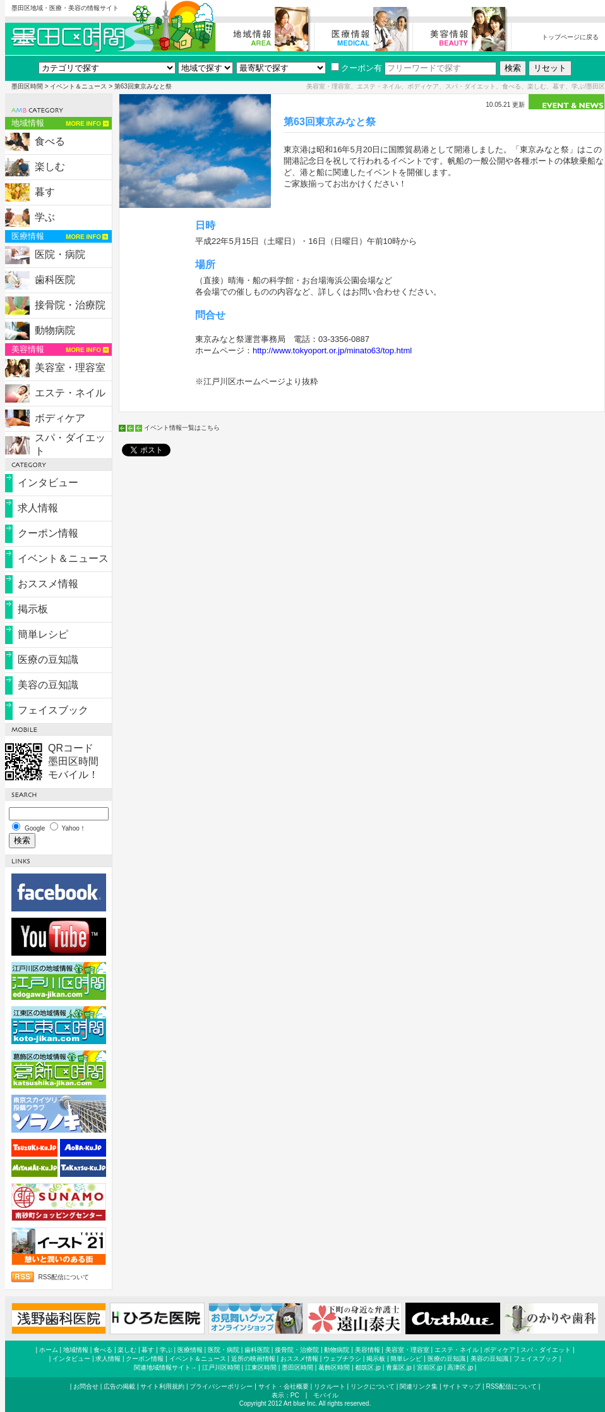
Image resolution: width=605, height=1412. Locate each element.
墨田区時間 (27, 86)
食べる (50, 141)
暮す (45, 191)
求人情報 (38, 507)
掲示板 (33, 609)
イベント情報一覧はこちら (182, 427)
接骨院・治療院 (70, 305)
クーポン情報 (48, 533)
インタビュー (48, 482)
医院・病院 (60, 254)
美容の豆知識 (48, 684)
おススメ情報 (48, 583)
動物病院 (55, 330)
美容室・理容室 (70, 367)
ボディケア (60, 418)
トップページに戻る (570, 36)
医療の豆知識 (48, 659)
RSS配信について (64, 1277)
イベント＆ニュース (78, 86)
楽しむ (50, 166)
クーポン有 (356, 68)
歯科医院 (55, 279)
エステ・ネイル (70, 392)
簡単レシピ (43, 634)
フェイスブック (53, 710)
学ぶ (45, 217)
